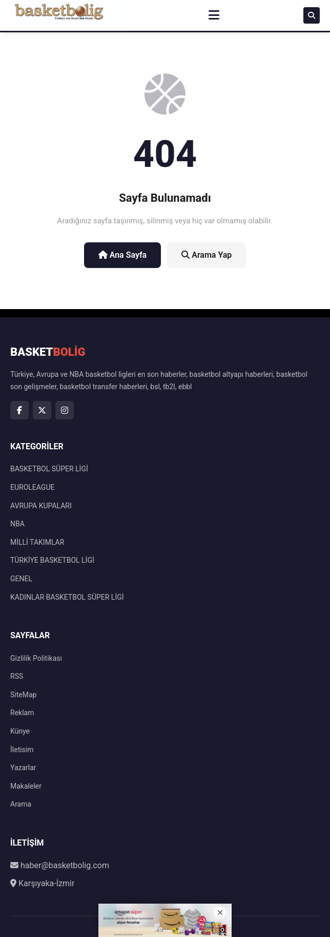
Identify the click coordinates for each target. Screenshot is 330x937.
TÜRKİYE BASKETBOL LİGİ (52, 560)
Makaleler (26, 786)
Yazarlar (23, 767)
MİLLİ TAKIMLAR (37, 542)
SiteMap (23, 695)
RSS (16, 676)
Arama (20, 804)
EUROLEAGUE (32, 487)
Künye (20, 731)
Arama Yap (206, 255)
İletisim (22, 749)
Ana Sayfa (122, 255)
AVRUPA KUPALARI (41, 506)
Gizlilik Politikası (36, 658)
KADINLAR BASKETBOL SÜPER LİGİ (67, 597)
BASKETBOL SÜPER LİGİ (49, 469)
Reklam (22, 713)
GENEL (21, 579)
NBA (17, 524)
